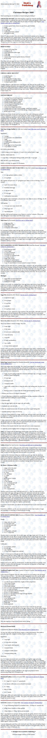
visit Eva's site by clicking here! (24, 220)
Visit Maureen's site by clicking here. (28, 629)
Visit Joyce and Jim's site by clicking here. (30, 445)
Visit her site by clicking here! (28, 295)
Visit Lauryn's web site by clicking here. (31, 702)
